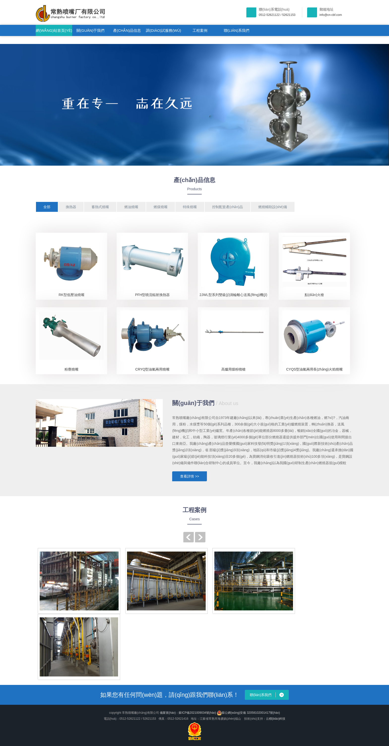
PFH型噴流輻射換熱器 (152, 295)
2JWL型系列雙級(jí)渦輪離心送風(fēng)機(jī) (233, 295)
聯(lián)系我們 (236, 30)
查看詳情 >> (189, 476)
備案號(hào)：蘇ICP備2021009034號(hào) (188, 712)
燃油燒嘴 (131, 207)
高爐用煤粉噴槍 (233, 369)
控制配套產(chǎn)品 (227, 207)
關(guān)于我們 (90, 30)
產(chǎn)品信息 (127, 30)
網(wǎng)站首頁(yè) (54, 30)
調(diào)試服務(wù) (163, 30)
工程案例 (200, 30)
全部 (46, 207)
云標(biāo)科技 (276, 718)
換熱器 (71, 207)
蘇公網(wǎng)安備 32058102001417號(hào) (248, 712)
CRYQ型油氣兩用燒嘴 (152, 369)
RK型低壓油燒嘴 (71, 295)
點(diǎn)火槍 (314, 295)
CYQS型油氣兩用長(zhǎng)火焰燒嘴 (314, 369)
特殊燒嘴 (190, 207)
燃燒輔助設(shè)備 (272, 207)
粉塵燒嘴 (71, 369)
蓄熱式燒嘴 (100, 207)
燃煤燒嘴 (160, 207)
